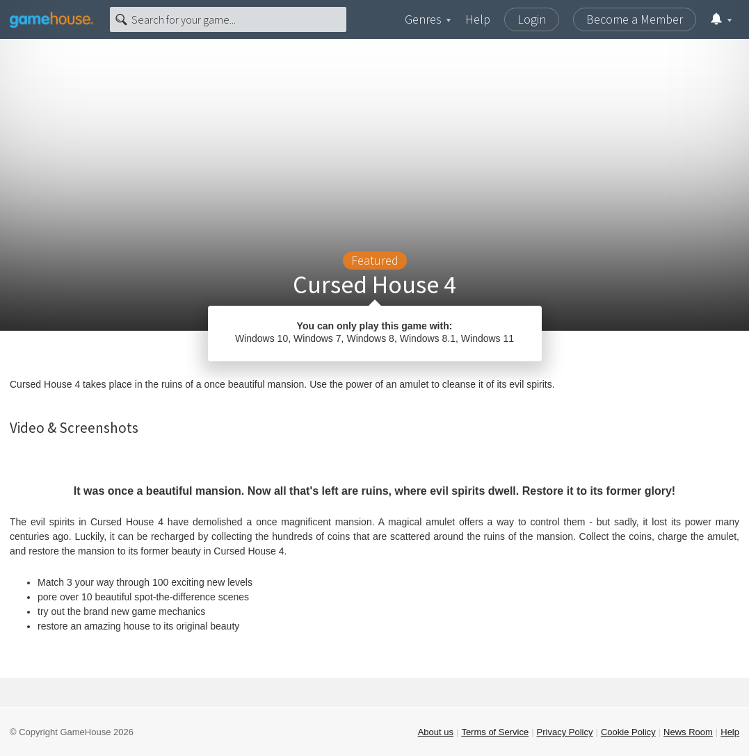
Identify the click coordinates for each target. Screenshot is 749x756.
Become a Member (634, 19)
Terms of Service (495, 732)
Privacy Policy (565, 732)
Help (477, 19)
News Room (688, 732)
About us (435, 732)
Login (531, 19)
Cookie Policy (628, 732)
